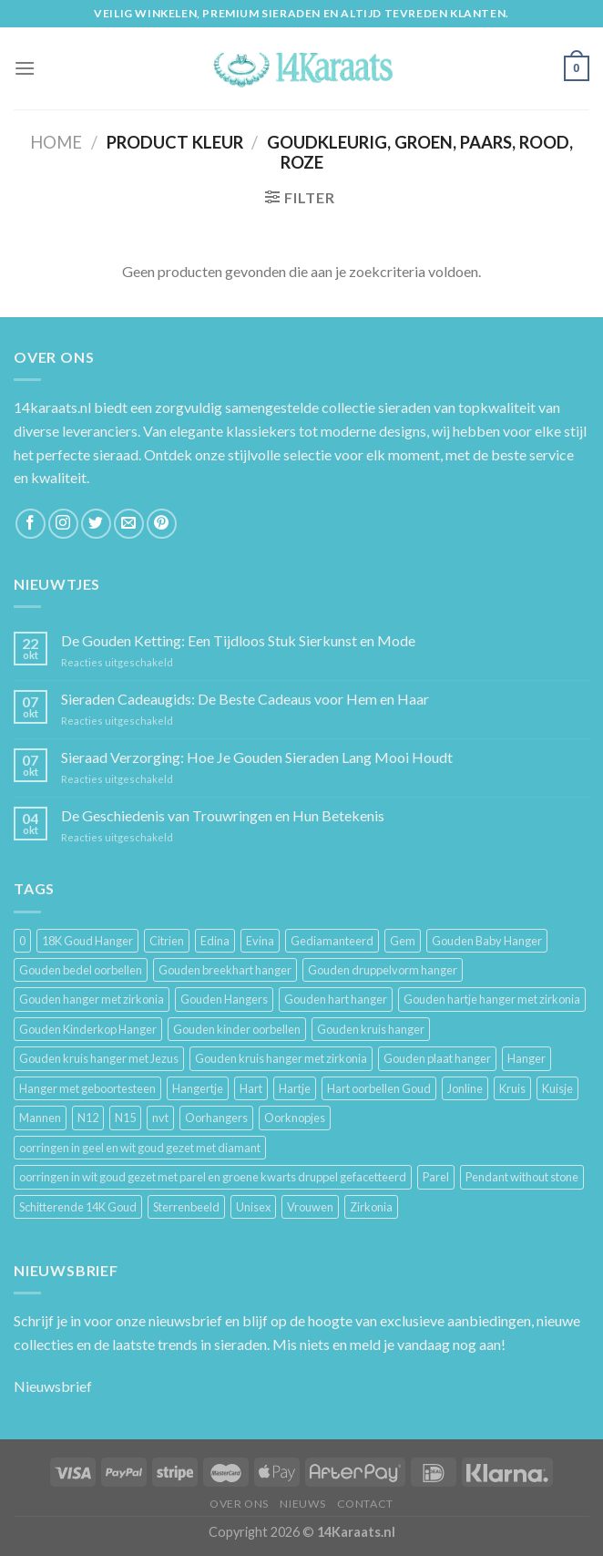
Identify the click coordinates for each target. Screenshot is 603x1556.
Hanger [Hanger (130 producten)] (526, 1058)
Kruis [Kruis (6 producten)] (512, 1088)
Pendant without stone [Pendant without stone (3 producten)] (521, 1177)
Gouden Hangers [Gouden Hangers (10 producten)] (224, 999)
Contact (365, 1503)
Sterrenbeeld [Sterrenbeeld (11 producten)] (186, 1207)
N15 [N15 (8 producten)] (125, 1117)
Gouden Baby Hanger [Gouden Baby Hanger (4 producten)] (487, 940)
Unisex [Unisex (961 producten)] (253, 1207)
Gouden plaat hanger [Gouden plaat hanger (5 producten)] (437, 1058)
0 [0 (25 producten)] (22, 940)
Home (56, 142)
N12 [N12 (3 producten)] (87, 1117)
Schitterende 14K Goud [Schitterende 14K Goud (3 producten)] (78, 1207)
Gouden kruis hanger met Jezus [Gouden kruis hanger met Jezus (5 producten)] (99, 1058)
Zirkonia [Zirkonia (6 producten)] (371, 1207)
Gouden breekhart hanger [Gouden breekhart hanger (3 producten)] (224, 970)
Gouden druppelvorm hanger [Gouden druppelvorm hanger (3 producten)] (382, 970)
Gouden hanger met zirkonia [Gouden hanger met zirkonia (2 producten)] (91, 999)
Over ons (239, 1503)
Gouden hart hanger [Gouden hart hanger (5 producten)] (335, 999)
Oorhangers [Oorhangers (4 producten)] (216, 1117)
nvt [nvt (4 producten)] (160, 1117)
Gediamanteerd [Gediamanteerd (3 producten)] (332, 940)
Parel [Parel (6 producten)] (436, 1177)
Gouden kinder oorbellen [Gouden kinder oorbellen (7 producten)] (237, 1029)
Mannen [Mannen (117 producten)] (40, 1117)
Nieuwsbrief (53, 1386)
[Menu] (25, 68)
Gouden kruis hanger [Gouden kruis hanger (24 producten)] (370, 1029)
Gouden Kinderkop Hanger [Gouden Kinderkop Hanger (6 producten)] (88, 1029)
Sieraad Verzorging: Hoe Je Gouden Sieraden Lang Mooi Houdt (257, 757)
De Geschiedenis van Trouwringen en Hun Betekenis (222, 815)
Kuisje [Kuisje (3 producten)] (557, 1088)
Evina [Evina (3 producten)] (260, 940)
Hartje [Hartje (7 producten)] (295, 1088)
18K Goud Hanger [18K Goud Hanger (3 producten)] (87, 940)
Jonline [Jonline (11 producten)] (465, 1088)
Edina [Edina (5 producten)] (215, 940)
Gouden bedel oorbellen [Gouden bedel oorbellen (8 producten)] (80, 970)
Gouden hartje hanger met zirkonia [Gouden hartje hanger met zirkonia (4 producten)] (492, 999)
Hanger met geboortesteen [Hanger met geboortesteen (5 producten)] (87, 1088)
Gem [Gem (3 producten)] (402, 940)
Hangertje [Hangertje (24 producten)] (197, 1088)
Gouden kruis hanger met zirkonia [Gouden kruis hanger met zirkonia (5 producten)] (281, 1058)
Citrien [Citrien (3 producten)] (166, 940)
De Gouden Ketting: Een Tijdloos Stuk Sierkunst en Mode (238, 640)
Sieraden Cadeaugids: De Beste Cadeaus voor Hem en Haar (245, 698)
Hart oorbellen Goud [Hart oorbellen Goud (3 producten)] (379, 1088)
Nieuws (302, 1503)
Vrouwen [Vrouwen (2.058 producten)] (310, 1207)
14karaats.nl (52, 407)
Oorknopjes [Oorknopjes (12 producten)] (294, 1117)
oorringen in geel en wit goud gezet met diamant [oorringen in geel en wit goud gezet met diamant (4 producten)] (140, 1147)
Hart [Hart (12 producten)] (251, 1088)
